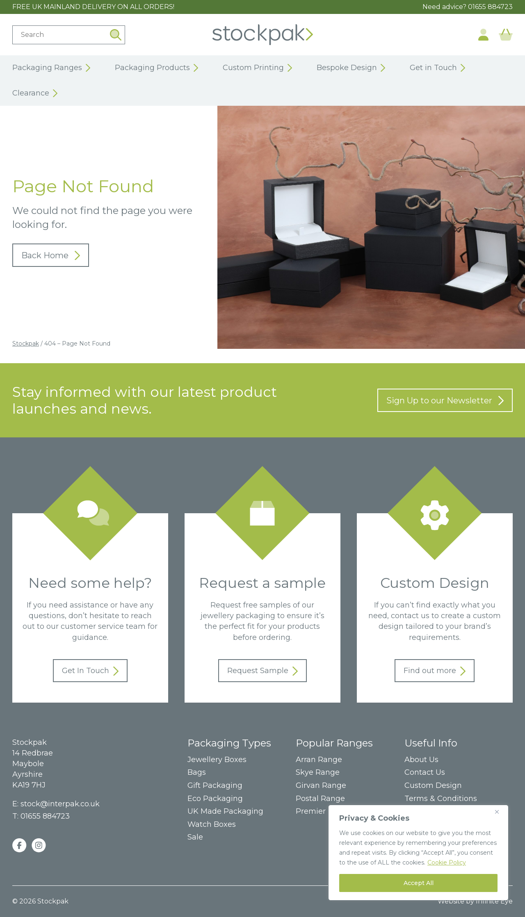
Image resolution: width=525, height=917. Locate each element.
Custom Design (433, 785)
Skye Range (318, 772)
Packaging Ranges (51, 68)
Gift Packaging (214, 785)
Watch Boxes (211, 824)
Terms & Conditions (440, 798)
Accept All (419, 883)
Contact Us (424, 772)
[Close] (500, 812)
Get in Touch (437, 68)
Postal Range (320, 798)
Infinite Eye (494, 901)
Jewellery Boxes (217, 759)
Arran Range (319, 759)
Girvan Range (321, 785)
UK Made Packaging (225, 811)
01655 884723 (490, 7)
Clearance (34, 93)
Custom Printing (257, 68)
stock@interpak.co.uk (60, 803)
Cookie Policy (446, 862)
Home (262, 34)
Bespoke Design (351, 68)
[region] (418, 853)
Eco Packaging (215, 798)
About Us (421, 759)
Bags (196, 772)
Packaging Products (156, 68)
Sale (195, 837)
